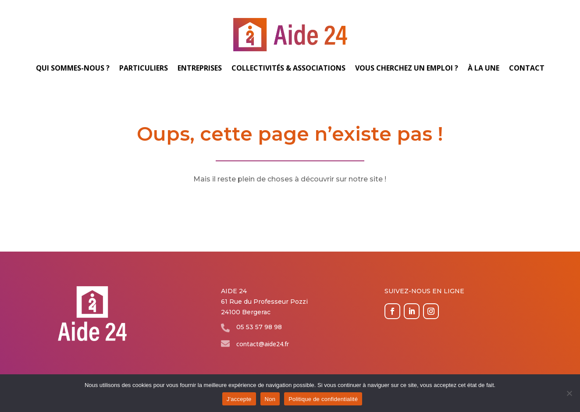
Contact (526, 68)
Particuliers (143, 68)
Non (270, 399)
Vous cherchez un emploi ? (406, 68)
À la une (483, 68)
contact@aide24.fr (262, 344)
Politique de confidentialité (323, 399)
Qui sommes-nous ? (73, 68)
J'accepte (239, 399)
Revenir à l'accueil (289, 206)
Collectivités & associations (288, 68)
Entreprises (200, 68)
